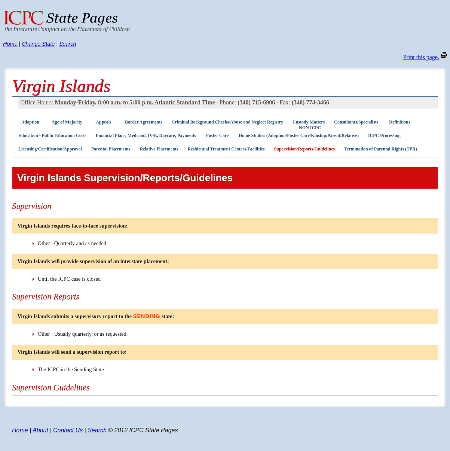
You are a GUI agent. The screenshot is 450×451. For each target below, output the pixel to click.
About (40, 430)
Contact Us (68, 430)
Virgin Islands (61, 85)
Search (67, 44)
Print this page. (421, 57)
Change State (38, 44)
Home (10, 44)
